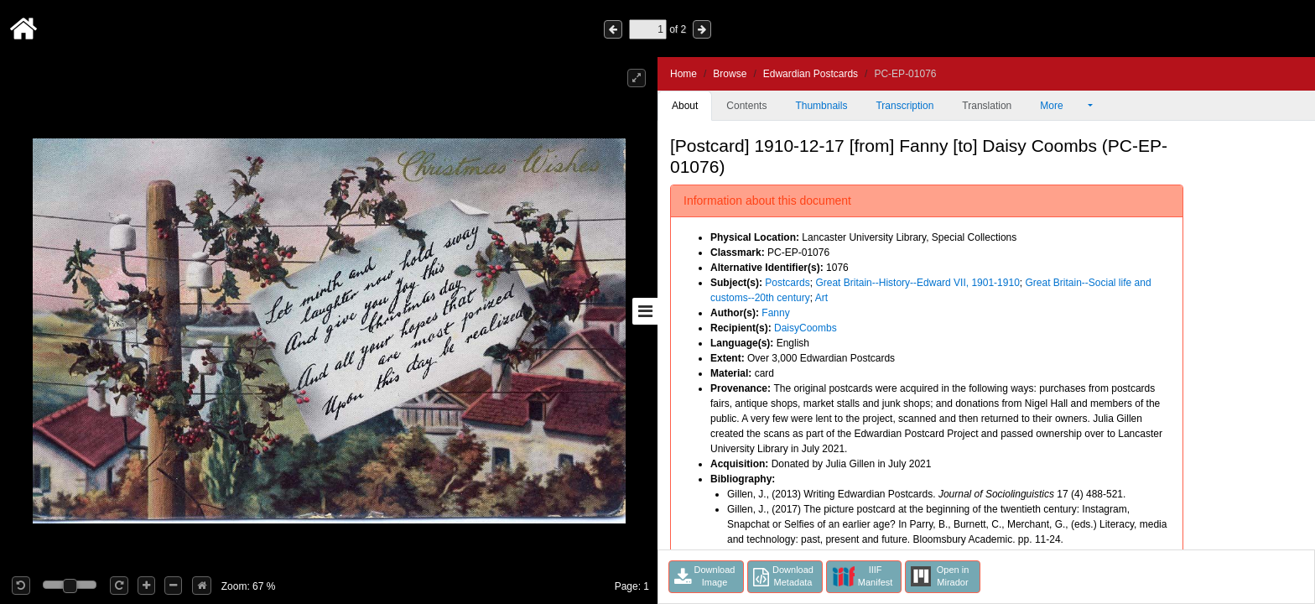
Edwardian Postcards (810, 74)
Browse (729, 74)
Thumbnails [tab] (821, 106)
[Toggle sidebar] (645, 311)
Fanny (775, 313)
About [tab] (685, 106)
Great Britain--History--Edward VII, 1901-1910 (917, 283)
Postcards (787, 283)
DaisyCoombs (805, 328)
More (1062, 106)
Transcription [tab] (904, 106)
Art (821, 298)
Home (683, 74)
